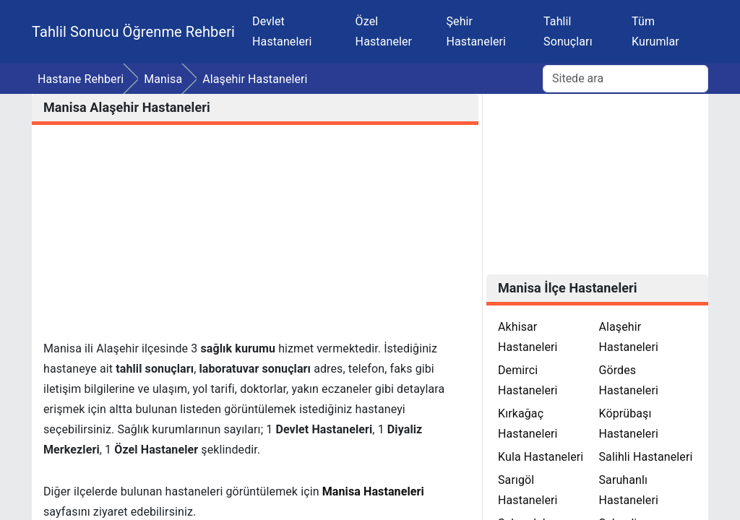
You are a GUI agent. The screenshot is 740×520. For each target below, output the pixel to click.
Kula (540, 457)
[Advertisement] (255, 237)
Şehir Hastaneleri (476, 31)
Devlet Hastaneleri (282, 31)
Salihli (645, 457)
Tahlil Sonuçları (568, 31)
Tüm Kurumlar (655, 31)
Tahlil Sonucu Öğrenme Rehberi (133, 31)
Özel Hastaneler (384, 31)
